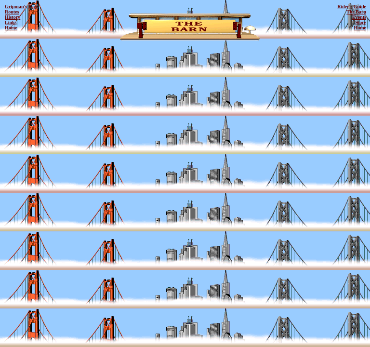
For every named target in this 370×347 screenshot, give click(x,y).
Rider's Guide (351, 6)
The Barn (356, 11)
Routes (12, 11)
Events (359, 17)
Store (360, 22)
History (12, 17)
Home (11, 27)
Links (10, 22)
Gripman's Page (21, 6)
